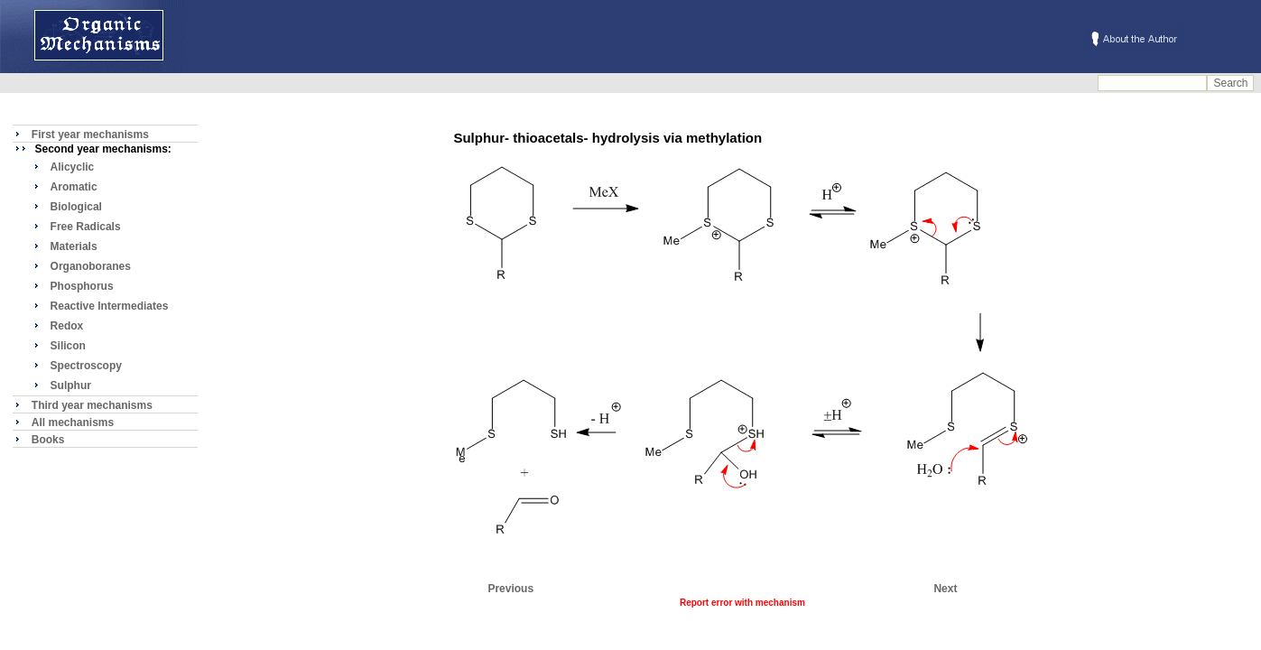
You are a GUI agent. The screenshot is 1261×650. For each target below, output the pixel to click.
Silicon (68, 345)
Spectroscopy (86, 365)
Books (48, 439)
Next (945, 588)
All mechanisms (73, 422)
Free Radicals (86, 226)
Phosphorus (82, 286)
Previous (510, 588)
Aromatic (74, 187)
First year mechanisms (90, 134)
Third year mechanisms (92, 405)
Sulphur (71, 385)
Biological (76, 206)
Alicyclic (73, 167)
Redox (67, 326)
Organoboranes (91, 266)
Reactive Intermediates (110, 306)
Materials (74, 246)
